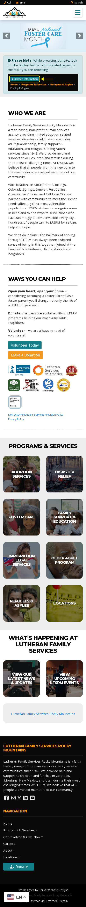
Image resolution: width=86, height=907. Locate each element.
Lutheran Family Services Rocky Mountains (43, 714)
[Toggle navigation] (78, 13)
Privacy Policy (16, 419)
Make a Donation (25, 355)
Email (20, 2)
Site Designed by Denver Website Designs (43, 890)
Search (77, 2)
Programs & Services (19, 830)
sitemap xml (38, 901)
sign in (64, 901)
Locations (10, 857)
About (7, 850)
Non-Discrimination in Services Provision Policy (35, 414)
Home (7, 823)
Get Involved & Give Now (21, 837)
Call (7, 2)
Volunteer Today (25, 345)
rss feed (53, 901)
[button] (6, 36)
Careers (9, 843)
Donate (19, 866)
